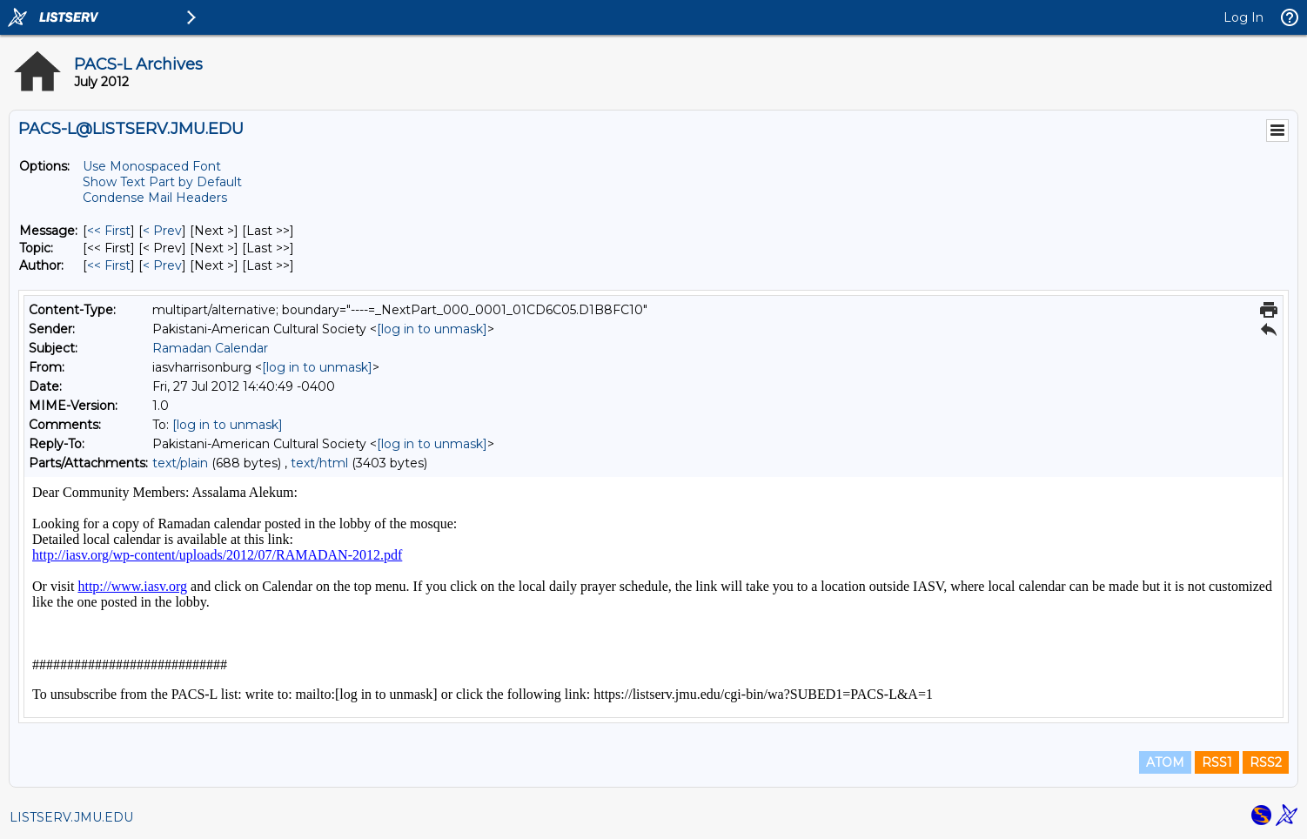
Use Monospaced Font (152, 166)
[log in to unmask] (432, 329)
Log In (1243, 17)
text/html (319, 463)
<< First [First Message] (109, 230)
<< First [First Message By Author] (109, 265)
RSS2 (1266, 762)
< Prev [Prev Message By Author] (162, 265)
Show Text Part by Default (162, 182)
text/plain (180, 463)
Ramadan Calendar (210, 348)
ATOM (1165, 762)
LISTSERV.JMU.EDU (71, 817)
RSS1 (1217, 762)
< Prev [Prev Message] (162, 230)
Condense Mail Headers (155, 197)
